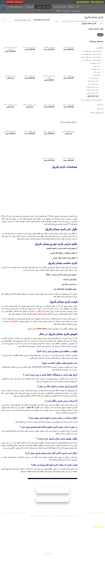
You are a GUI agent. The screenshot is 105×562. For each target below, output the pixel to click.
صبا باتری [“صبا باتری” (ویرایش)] (73, 521)
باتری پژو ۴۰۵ (45, 539)
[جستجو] (3, 9)
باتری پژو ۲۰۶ (45, 525)
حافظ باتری (14, 321)
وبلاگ (58, 11)
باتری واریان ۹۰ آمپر (49, 158)
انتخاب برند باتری (59, 7)
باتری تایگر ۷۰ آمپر (68, 76)
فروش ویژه (75, 11)
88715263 (47, 367)
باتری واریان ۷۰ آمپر (68, 158)
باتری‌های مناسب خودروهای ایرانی (91, 51)
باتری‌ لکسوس (96, 69)
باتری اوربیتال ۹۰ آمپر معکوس (10, 48)
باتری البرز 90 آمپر (49, 47)
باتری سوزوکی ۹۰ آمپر (10, 104)
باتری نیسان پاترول (93, 96)
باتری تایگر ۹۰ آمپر (29, 76)
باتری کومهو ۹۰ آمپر (30, 131)
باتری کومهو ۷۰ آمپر (49, 131)
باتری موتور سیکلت (14, 7)
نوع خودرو (94, 21)
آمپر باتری (29, 7)
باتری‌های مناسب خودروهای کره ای (91, 100)
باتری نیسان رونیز (93, 84)
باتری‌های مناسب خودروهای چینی (92, 54)
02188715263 (41, 329)
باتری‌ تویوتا (97, 66)
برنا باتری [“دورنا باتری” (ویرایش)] (73, 535)
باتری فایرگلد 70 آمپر (68, 131)
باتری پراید (46, 521)
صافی (100, 34)
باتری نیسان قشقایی (92, 87)
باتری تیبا (46, 532)
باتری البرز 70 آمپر (68, 47)
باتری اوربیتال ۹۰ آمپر (29, 47)
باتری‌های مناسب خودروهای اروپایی (91, 57)
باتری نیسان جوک (93, 81)
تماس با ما (65, 11)
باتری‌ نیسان (96, 75)
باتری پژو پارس (44, 536)
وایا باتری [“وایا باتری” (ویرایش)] (73, 526)
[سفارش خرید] (17, 20)
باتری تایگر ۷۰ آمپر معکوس (49, 77)
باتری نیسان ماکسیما (92, 90)
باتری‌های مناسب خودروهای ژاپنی (74, 21)
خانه (77, 7)
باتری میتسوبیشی (95, 63)
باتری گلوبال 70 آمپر (10, 131)
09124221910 (37, 367)
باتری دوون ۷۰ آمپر (68, 104)
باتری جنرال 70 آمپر (10, 76)
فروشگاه (71, 7)
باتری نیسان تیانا (94, 78)
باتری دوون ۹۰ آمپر (49, 104)
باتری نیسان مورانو (93, 93)
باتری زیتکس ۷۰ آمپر (29, 104)
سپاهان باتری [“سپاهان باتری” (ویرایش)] (72, 531)
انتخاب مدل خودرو (43, 7)
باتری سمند (46, 528)
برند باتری (100, 104)
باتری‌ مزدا (97, 72)
